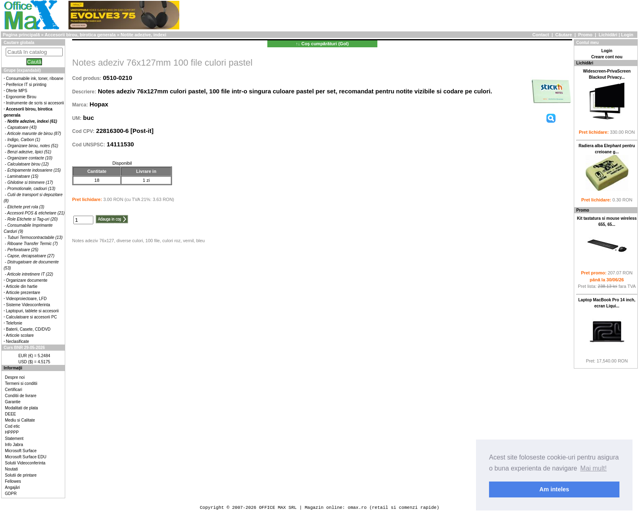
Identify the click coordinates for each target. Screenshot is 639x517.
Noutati (11, 469)
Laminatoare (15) (22, 176)
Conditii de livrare (20, 395)
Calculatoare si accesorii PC (31, 317)
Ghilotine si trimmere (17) (30, 182)
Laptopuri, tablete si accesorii (32, 311)
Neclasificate (17, 341)
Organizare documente (27, 280)
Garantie (12, 402)
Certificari (13, 389)
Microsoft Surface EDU (25, 457)
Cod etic (12, 426)
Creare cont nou (607, 57)
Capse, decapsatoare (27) (31, 256)
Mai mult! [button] (593, 468)
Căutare (563, 34)
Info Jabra (14, 444)
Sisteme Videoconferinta (28, 305)
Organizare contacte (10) (30, 158)
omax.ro (357, 507)
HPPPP (12, 432)
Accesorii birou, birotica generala (80, 34)
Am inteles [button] (554, 489)
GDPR (11, 493)
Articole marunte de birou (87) (34, 133)
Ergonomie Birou (21, 97)
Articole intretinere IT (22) (30, 274)
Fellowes (13, 481)
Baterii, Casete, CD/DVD (28, 329)
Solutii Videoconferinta (25, 463)
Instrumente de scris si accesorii (35, 103)
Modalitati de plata (21, 408)
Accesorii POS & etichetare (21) (36, 213)
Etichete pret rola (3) (25, 207)
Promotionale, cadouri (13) (31, 188)
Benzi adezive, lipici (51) (29, 152)
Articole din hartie (21, 286)
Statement (14, 438)
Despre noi (14, 377)
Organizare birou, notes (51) (32, 146)
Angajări (12, 487)
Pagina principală (21, 34)
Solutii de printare (21, 475)
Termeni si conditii (21, 383)
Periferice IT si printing (26, 84)
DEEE (10, 414)
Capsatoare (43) (22, 127)
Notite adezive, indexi (143, 34)
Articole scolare (20, 335)
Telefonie (14, 323)
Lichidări (608, 34)
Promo (585, 34)
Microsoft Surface (21, 451)
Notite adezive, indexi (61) (32, 121)
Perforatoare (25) (22, 249)
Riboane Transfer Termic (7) (32, 243)
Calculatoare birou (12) (28, 164)
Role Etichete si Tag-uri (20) (32, 219)
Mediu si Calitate (20, 420)
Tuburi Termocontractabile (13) (35, 237)
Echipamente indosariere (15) (34, 170)
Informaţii (13, 368)
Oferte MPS (16, 90)
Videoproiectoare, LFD (26, 298)
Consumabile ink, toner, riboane (35, 78)
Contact (540, 34)
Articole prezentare (23, 292)
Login (627, 34)
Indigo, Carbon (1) (23, 139)
